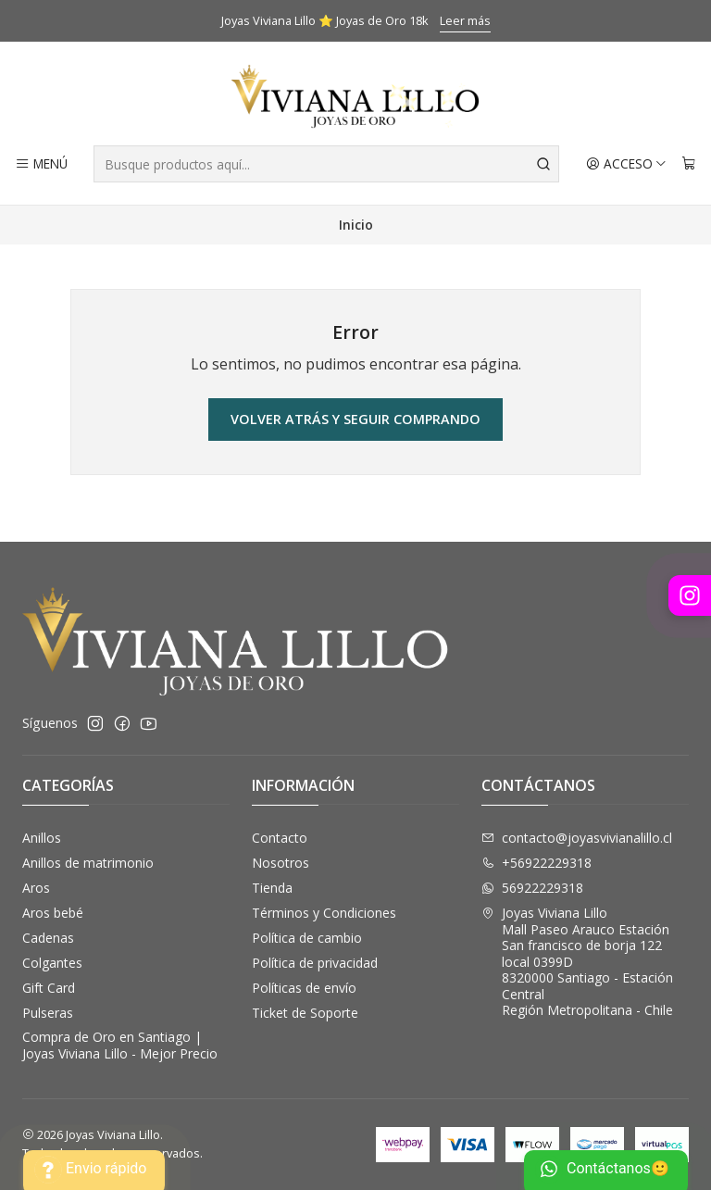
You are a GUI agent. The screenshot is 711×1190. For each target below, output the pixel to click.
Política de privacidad (315, 962)
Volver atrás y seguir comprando (355, 419)
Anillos (41, 837)
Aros (36, 887)
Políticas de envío (304, 987)
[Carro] (689, 164)
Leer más (465, 20)
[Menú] (41, 164)
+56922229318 (536, 862)
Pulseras (47, 1012)
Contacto (279, 837)
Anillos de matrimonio (88, 862)
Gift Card (48, 987)
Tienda (272, 887)
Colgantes (52, 962)
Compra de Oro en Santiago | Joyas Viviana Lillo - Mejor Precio (120, 1045)
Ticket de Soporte (305, 1012)
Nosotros (280, 862)
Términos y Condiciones (324, 912)
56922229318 (532, 887)
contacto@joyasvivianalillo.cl (576, 837)
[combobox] (326, 163)
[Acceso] (626, 164)
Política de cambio (307, 937)
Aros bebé (52, 912)
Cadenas (48, 937)
